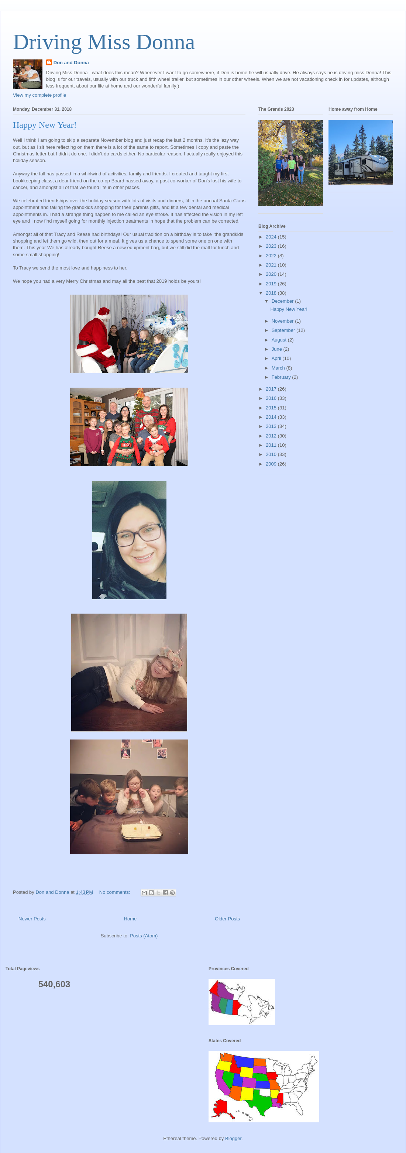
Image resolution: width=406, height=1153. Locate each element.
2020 (272, 274)
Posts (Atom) (144, 935)
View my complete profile (39, 95)
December (283, 301)
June (277, 349)
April (277, 358)
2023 (272, 246)
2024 (272, 237)
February (282, 377)
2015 (272, 408)
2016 (272, 398)
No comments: (115, 892)
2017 (272, 389)
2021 (272, 265)
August (280, 340)
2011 (272, 445)
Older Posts (227, 919)
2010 (272, 454)
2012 (272, 436)
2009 (272, 464)
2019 (272, 283)
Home (130, 919)
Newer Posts (32, 919)
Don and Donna (71, 62)
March (279, 368)
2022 (272, 255)
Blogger (233, 1138)
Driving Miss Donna (104, 42)
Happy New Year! (45, 125)
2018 (272, 293)
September (284, 330)
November (283, 321)
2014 (272, 417)
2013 (272, 426)
